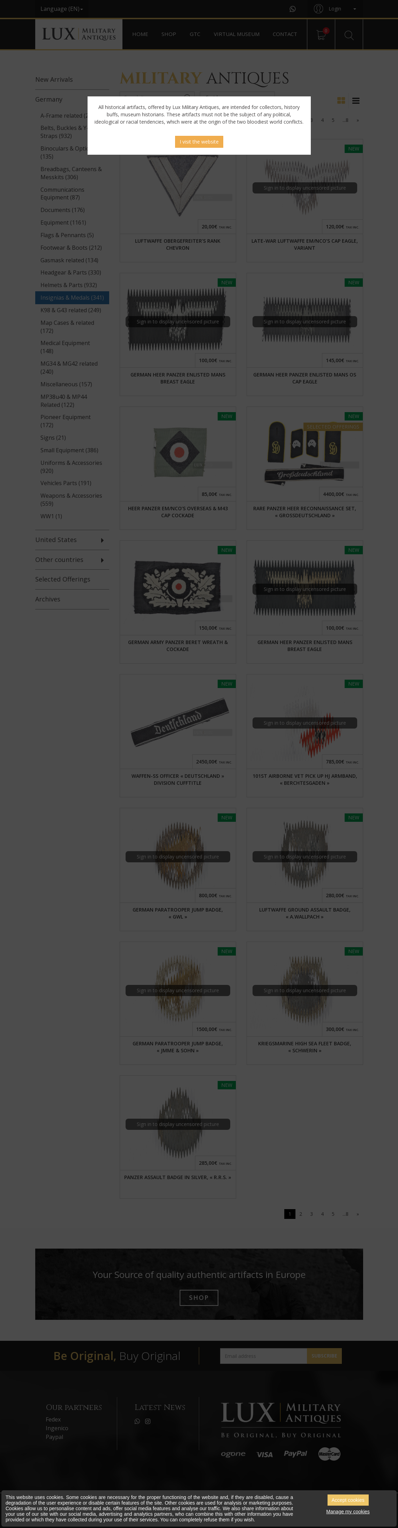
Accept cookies (348, 1500)
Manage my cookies (348, 1511)
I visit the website (199, 141)
